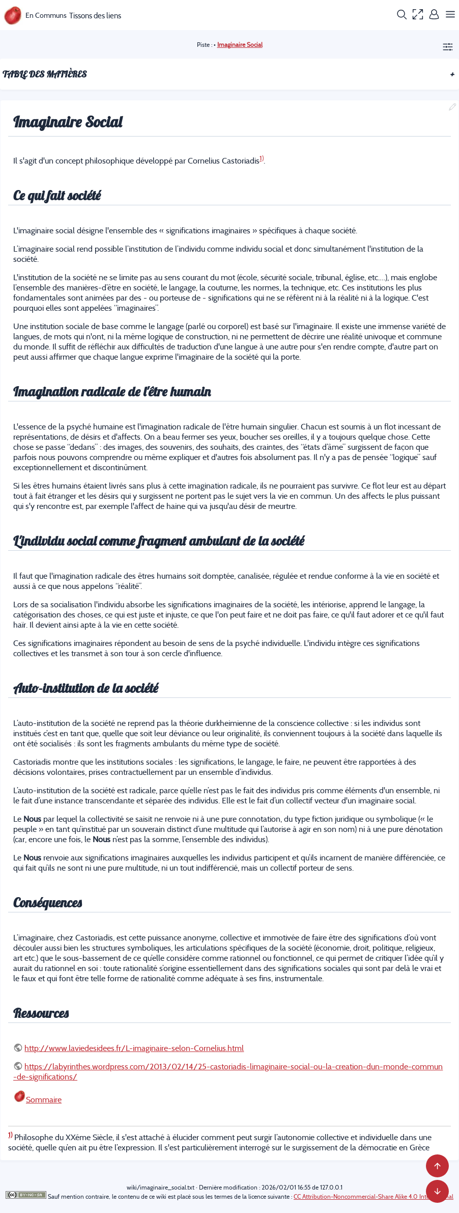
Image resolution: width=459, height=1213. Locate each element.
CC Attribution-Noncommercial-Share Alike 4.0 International (373, 1196)
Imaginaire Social (240, 44)
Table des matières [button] (228, 74)
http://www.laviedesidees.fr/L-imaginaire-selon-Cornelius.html (134, 1048)
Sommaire (44, 1099)
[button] (401, 15)
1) (262, 158)
